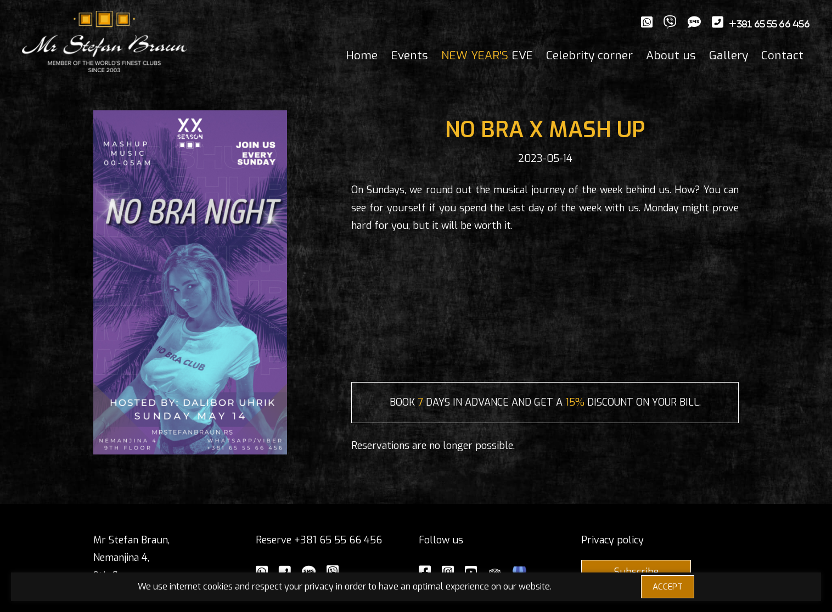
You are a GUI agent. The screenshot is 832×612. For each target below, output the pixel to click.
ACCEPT (668, 586)
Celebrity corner (589, 55)
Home (362, 55)
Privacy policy (612, 540)
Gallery (728, 55)
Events (409, 55)
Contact (782, 55)
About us (671, 55)
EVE (487, 55)
